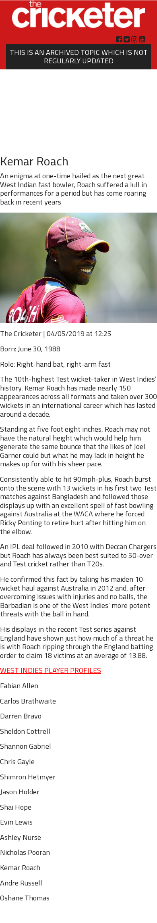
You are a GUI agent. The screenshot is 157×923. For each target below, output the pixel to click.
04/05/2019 (66, 333)
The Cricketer (20, 333)
